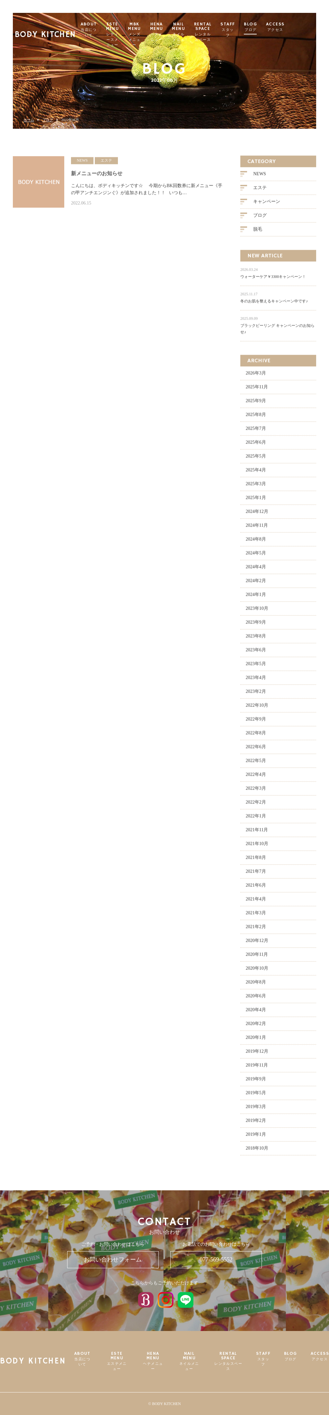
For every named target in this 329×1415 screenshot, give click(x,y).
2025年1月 (256, 501)
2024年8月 (256, 542)
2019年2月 (256, 1123)
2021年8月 (256, 860)
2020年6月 (256, 999)
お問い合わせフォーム (113, 1259)
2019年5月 (256, 1096)
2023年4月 (256, 681)
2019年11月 (257, 1068)
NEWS (259, 177)
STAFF (255, 30)
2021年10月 (257, 847)
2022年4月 (256, 777)
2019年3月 (256, 1110)
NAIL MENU (205, 34)
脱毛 (257, 232)
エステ (260, 191)
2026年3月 (256, 376)
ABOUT (109, 30)
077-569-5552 (216, 1259)
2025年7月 (256, 431)
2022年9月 (256, 722)
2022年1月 (256, 819)
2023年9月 (256, 625)
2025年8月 (256, 418)
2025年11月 (257, 390)
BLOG (277, 27)
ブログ (47, 120)
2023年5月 (256, 667)
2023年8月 (256, 639)
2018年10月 (257, 1151)
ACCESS (302, 27)
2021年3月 (256, 916)
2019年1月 (256, 1137)
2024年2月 (256, 584)
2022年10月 (257, 708)
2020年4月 (256, 1013)
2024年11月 (257, 528)
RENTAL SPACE (230, 32)
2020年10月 (257, 971)
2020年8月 (256, 985)
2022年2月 (256, 805)
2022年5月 (256, 764)
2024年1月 (256, 597)
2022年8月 (256, 736)
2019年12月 (257, 1054)
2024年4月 (256, 570)
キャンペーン (266, 204)
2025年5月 (256, 459)
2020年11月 (257, 957)
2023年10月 (257, 611)
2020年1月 (256, 1040)
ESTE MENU (135, 34)
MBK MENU (159, 34)
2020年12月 (257, 944)
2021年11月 (257, 833)
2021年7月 (256, 874)
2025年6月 (256, 445)
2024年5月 (256, 556)
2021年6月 (256, 888)
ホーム (28, 120)
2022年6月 (256, 750)
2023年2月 (256, 694)
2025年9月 (256, 404)
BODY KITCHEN (46, 27)
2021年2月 (256, 930)
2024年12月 (257, 514)
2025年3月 (256, 487)
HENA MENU (182, 32)
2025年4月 (256, 473)
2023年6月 (256, 653)
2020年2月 (256, 1027)
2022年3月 (256, 791)
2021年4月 (256, 902)
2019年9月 (256, 1082)
